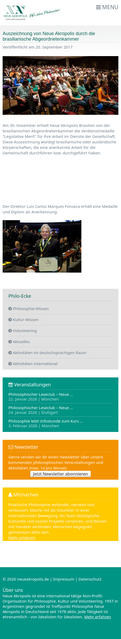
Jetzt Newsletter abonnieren (60, 474)
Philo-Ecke (19, 296)
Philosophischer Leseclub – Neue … (40, 397)
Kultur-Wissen (23, 319)
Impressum (63, 579)
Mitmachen (23, 494)
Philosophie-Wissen (28, 308)
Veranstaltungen (29, 384)
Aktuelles (19, 341)
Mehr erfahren (21, 537)
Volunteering (22, 330)
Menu (107, 7)
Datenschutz (90, 579)
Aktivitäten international (32, 363)
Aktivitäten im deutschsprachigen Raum (47, 352)
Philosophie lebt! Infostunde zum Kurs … (45, 423)
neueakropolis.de (33, 579)
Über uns (13, 590)
